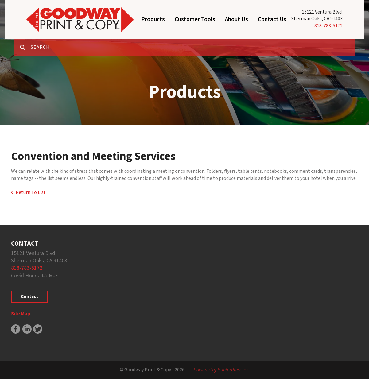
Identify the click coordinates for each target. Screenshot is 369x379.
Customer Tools (195, 19)
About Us (236, 19)
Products (153, 19)
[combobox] (193, 47)
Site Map (20, 313)
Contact (29, 296)
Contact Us (272, 19)
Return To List (31, 192)
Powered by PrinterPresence (221, 369)
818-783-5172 (328, 25)
